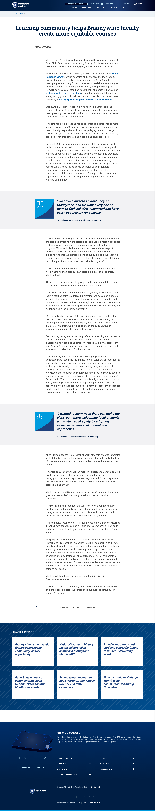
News (21, 13)
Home (14, 13)
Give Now (94, 4)
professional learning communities (63, 93)
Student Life (100, 8)
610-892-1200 (95, 787)
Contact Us (106, 769)
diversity (91, 608)
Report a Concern (76, 4)
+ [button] (90, 758)
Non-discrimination (69, 797)
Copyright (92, 797)
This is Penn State (66, 758)
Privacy (59, 797)
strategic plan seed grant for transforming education (85, 99)
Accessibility (82, 797)
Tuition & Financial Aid (68, 775)
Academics (73, 8)
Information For (116, 8)
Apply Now (110, 4)
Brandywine (78, 608)
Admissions (86, 8)
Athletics (105, 764)
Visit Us (125, 4)
